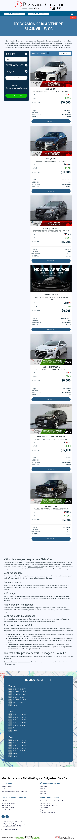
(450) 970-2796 (16, 95)
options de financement (35, 567)
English (73, 17)
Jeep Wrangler (6, 805)
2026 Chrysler (44, 789)
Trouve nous (14, 14)
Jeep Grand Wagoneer (8, 810)
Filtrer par (64, 53)
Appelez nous (38, 14)
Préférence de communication (49, 805)
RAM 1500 (4, 801)
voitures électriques (13, 619)
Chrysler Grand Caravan (9, 803)
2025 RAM (43, 793)
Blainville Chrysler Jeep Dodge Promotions (14, 791)
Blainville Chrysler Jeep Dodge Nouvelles (52, 801)
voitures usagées (12, 576)
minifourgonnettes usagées (31, 608)
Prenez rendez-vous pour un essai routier (17, 662)
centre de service (55, 644)
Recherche (16, 78)
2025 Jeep (43, 791)
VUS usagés (10, 596)
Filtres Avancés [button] (14, 65)
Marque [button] (9, 71)
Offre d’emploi (44, 807)
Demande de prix (7, 786)
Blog (41, 810)
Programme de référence (47, 812)
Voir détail (51, 121)
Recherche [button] (11, 54)
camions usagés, (19, 585)
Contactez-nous (45, 803)
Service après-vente (8, 789)
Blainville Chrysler (9, 628)
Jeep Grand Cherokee (8, 807)
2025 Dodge (43, 786)
